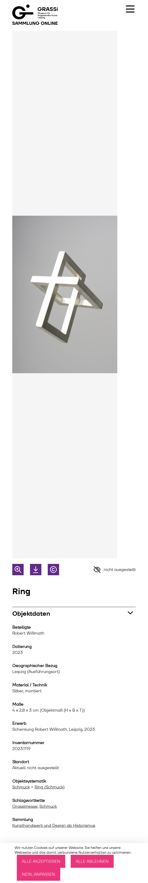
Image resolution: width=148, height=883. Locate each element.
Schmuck (21, 787)
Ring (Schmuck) (50, 787)
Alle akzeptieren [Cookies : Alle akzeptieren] (41, 861)
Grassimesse (25, 806)
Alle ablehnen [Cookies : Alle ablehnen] (92, 861)
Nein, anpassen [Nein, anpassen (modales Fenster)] (38, 874)
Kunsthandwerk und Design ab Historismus (53, 825)
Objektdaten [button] (31, 614)
